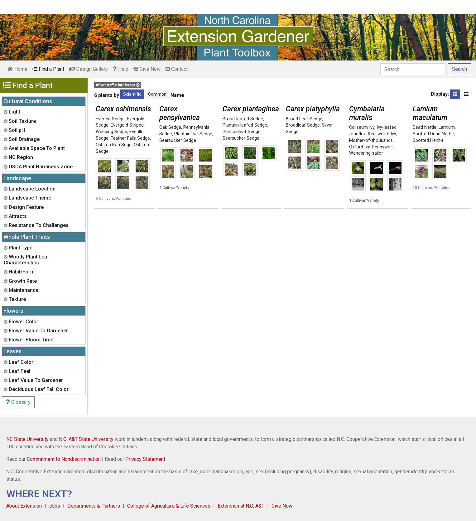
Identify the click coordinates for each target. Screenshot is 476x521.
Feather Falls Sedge (130, 138)
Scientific (132, 94)
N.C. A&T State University (86, 439)
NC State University (27, 439)
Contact (177, 69)
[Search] (412, 69)
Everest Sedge (110, 119)
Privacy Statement (145, 459)
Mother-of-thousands (371, 140)
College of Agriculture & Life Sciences (168, 506)
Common (157, 94)
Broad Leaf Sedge (304, 119)
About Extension (24, 506)
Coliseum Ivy (361, 127)
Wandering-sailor (366, 153)
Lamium (447, 127)
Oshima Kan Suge (114, 144)
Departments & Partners (93, 506)
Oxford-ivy (359, 147)
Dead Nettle (424, 127)
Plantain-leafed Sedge (245, 125)
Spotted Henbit (428, 140)
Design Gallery (88, 69)
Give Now (147, 69)
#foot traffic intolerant (118, 85)
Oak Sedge (170, 127)
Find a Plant (48, 69)
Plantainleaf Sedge (193, 134)
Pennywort (383, 147)
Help (120, 69)
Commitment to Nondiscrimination (64, 459)
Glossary (18, 402)
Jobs (54, 506)
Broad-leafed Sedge (243, 119)
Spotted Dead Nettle (433, 134)
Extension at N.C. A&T (241, 506)
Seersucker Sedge (177, 140)
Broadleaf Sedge (303, 125)
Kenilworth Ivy (382, 134)
